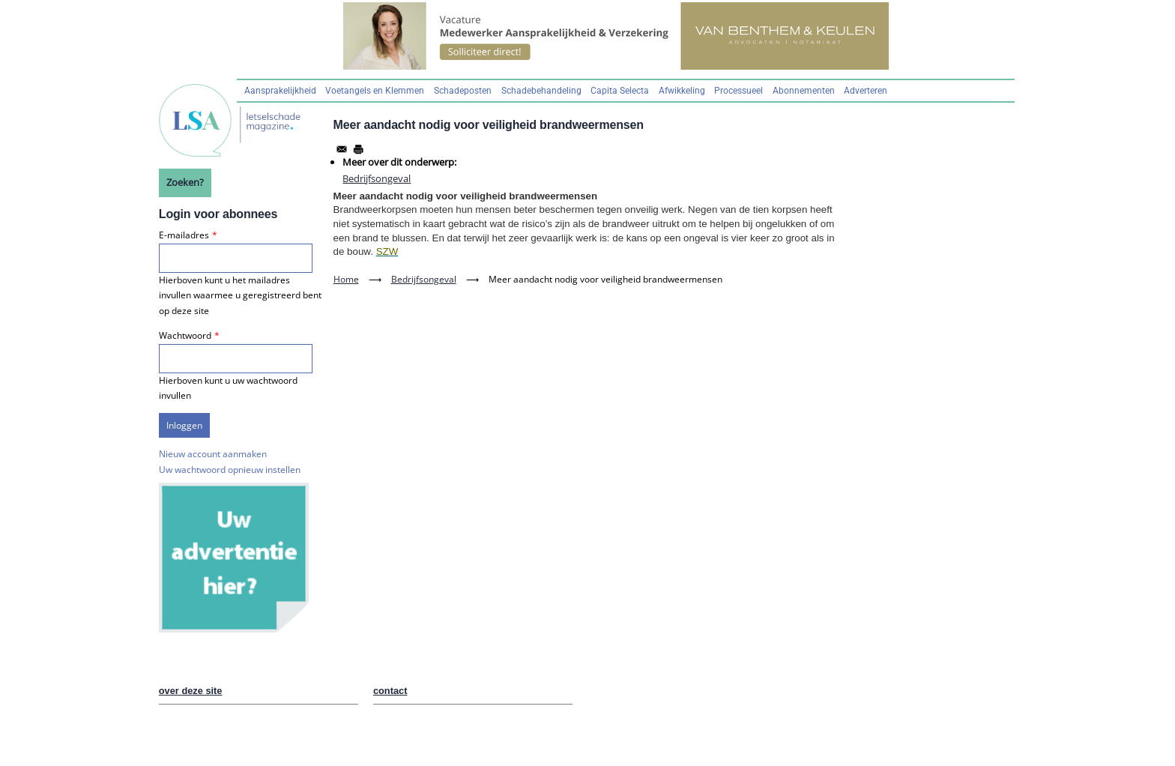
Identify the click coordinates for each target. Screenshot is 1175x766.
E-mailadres (184, 235)
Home (346, 279)
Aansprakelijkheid (280, 90)
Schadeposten (463, 90)
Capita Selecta (619, 90)
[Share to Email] (341, 149)
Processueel (738, 90)
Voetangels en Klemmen (374, 90)
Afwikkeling (682, 90)
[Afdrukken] (358, 149)
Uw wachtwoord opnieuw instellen (229, 469)
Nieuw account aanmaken (213, 453)
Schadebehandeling (541, 90)
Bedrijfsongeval (376, 178)
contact (390, 690)
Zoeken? (185, 182)
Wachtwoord (185, 335)
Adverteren (865, 90)
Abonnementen (804, 90)
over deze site (191, 690)
